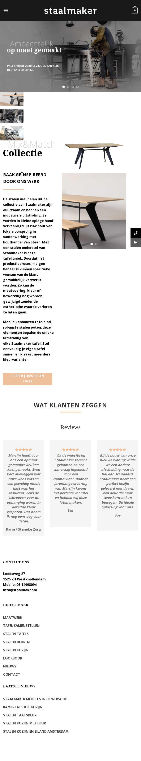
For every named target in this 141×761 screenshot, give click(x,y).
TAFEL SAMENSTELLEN (21, 625)
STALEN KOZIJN (16, 650)
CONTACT (11, 674)
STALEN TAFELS (16, 634)
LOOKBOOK (12, 658)
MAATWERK (12, 617)
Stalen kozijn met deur (24, 723)
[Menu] (5, 10)
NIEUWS (9, 666)
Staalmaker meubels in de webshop (35, 699)
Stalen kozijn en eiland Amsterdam (36, 731)
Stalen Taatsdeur (20, 715)
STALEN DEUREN (16, 642)
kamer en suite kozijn (23, 707)
